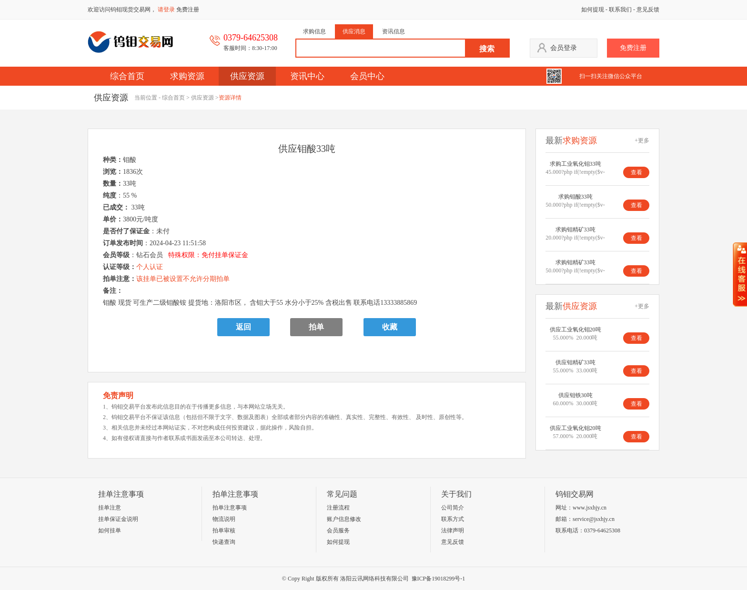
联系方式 (452, 519)
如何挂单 (109, 530)
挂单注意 (109, 507)
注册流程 (338, 507)
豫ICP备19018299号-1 (438, 578)
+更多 (642, 140)
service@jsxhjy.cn (594, 519)
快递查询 (223, 542)
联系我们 (620, 9)
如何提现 (592, 9)
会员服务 (338, 530)
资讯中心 (307, 76)
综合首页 (127, 76)
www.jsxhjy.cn (589, 507)
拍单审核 (223, 530)
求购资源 (187, 76)
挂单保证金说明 (118, 519)
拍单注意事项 (229, 507)
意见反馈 (647, 9)
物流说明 (223, 519)
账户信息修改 (344, 519)
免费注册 (187, 9)
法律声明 (452, 530)
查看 (636, 172)
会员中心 (367, 76)
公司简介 (452, 507)
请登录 (166, 9)
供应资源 (247, 76)
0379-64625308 (602, 530)
